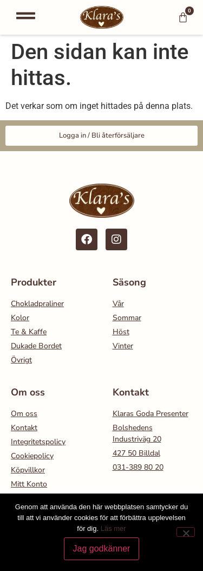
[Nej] (185, 532)
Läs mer (113, 528)
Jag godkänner (101, 548)
